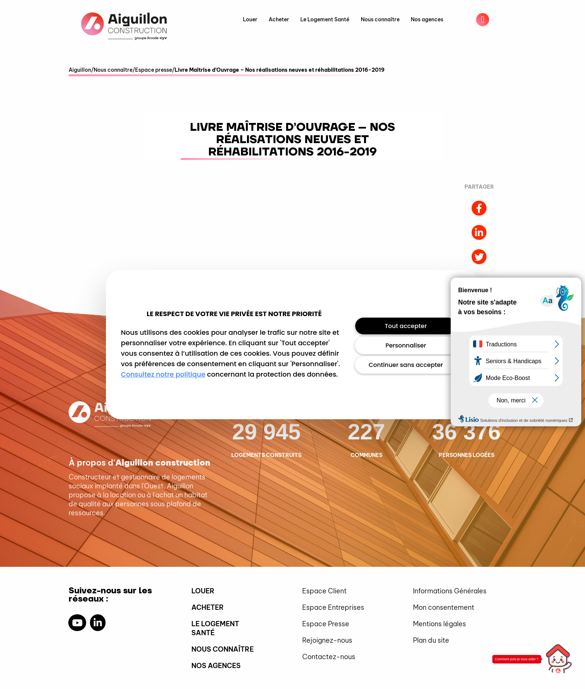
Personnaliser (405, 345)
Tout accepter (405, 326)
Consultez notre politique (163, 374)
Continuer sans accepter (406, 365)
